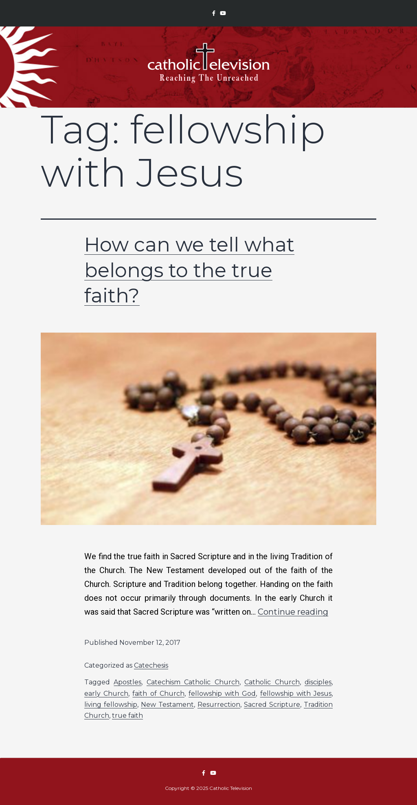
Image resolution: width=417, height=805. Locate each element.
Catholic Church (271, 682)
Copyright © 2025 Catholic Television (208, 788)
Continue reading (293, 612)
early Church (106, 693)
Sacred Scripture (272, 704)
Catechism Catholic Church (193, 682)
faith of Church (158, 693)
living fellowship (110, 704)
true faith (127, 715)
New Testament (167, 704)
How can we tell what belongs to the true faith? (189, 270)
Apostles (127, 682)
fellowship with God (222, 693)
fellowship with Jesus (295, 693)
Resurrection (219, 704)
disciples (318, 682)
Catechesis (151, 665)
